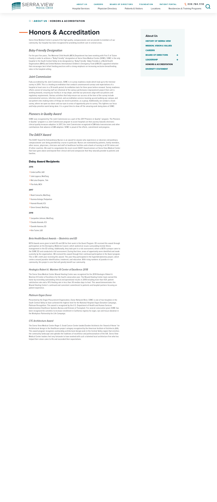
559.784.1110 (194, 4)
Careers (150, 50)
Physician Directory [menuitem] (107, 8)
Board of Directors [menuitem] (121, 4)
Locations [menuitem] (155, 8)
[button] (177, 55)
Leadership (152, 59)
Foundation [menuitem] (146, 4)
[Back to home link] (30, 21)
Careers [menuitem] (98, 4)
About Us (40, 21)
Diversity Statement (157, 69)
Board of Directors (157, 55)
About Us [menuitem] (82, 4)
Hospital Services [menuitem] (81, 8)
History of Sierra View (158, 41)
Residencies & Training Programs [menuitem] (185, 8)
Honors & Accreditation (159, 64)
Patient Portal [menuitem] (168, 4)
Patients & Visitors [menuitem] (134, 8)
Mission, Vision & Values (159, 46)
